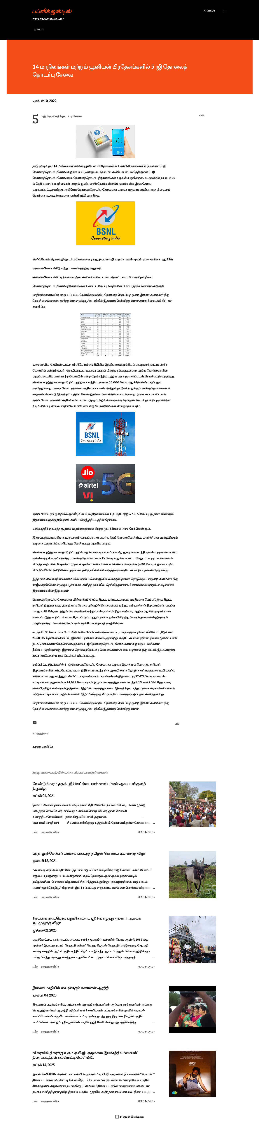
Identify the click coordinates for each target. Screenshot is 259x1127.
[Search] (209, 11)
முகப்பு (38, 29)
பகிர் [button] (201, 115)
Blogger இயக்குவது (129, 1116)
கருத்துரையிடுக (42, 746)
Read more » (146, 832)
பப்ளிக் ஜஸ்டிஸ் (51, 11)
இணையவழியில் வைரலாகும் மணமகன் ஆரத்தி (70, 988)
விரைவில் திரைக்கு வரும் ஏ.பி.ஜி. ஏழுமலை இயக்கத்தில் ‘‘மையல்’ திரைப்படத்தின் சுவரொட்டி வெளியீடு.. (85, 1055)
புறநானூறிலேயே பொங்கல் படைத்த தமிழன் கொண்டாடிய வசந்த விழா (89, 853)
